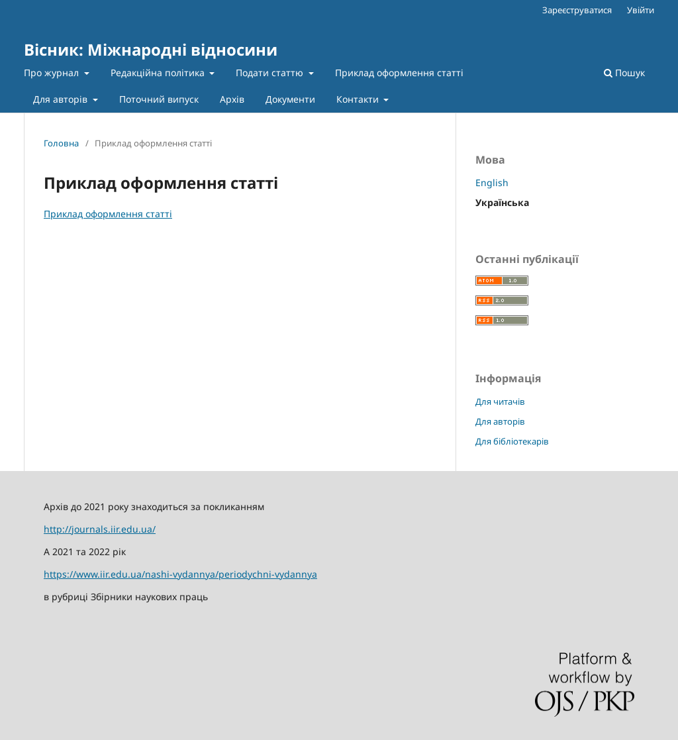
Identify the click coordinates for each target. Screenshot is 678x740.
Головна (61, 143)
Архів (232, 99)
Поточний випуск (159, 99)
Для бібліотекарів (512, 441)
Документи (290, 99)
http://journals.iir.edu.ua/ (100, 529)
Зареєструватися (577, 10)
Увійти (640, 10)
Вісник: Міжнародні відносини (150, 49)
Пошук (624, 72)
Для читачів (500, 401)
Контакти (358, 99)
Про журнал (52, 72)
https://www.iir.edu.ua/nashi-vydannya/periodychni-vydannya (180, 574)
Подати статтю (271, 72)
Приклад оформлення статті (399, 72)
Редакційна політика (159, 72)
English (491, 182)
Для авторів (61, 99)
